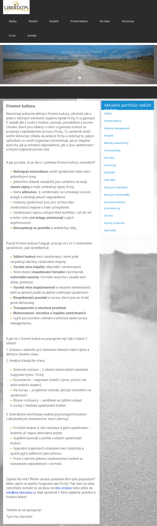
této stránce (63, 488)
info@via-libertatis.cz (21, 492)
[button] (14, 64)
